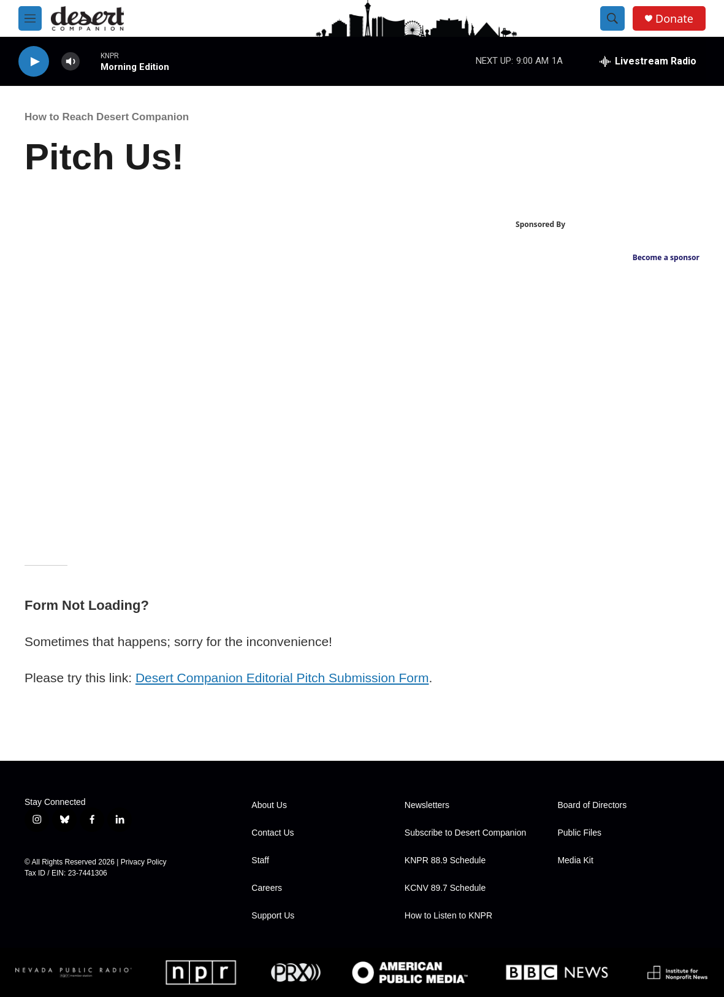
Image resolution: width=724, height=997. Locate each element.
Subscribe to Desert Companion (465, 832)
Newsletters (427, 805)
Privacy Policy (144, 862)
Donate (674, 18)
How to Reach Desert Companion (107, 117)
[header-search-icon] (612, 18)
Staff (260, 860)
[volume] (70, 61)
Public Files (579, 832)
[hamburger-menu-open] (30, 18)
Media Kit (575, 860)
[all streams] (648, 61)
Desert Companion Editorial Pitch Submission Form (282, 678)
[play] (34, 62)
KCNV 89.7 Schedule (445, 888)
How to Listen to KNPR (448, 915)
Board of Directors (592, 805)
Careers (266, 888)
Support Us (272, 915)
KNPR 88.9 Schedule (445, 860)
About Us (269, 805)
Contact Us (272, 832)
